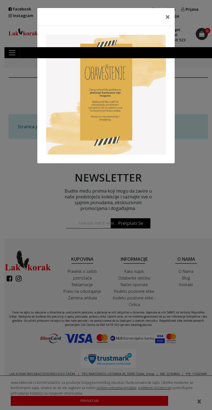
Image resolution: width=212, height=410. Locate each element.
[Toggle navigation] (12, 52)
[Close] (168, 17)
